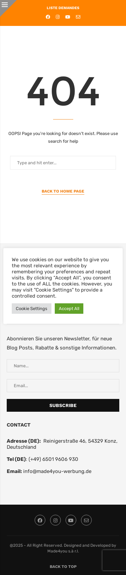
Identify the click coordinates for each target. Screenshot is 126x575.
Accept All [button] (69, 308)
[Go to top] (63, 566)
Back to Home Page (63, 191)
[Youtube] (67, 17)
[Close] (8, 8)
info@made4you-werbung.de (57, 471)
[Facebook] (48, 17)
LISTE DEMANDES (63, 8)
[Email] (78, 17)
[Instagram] (57, 17)
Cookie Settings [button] (31, 308)
